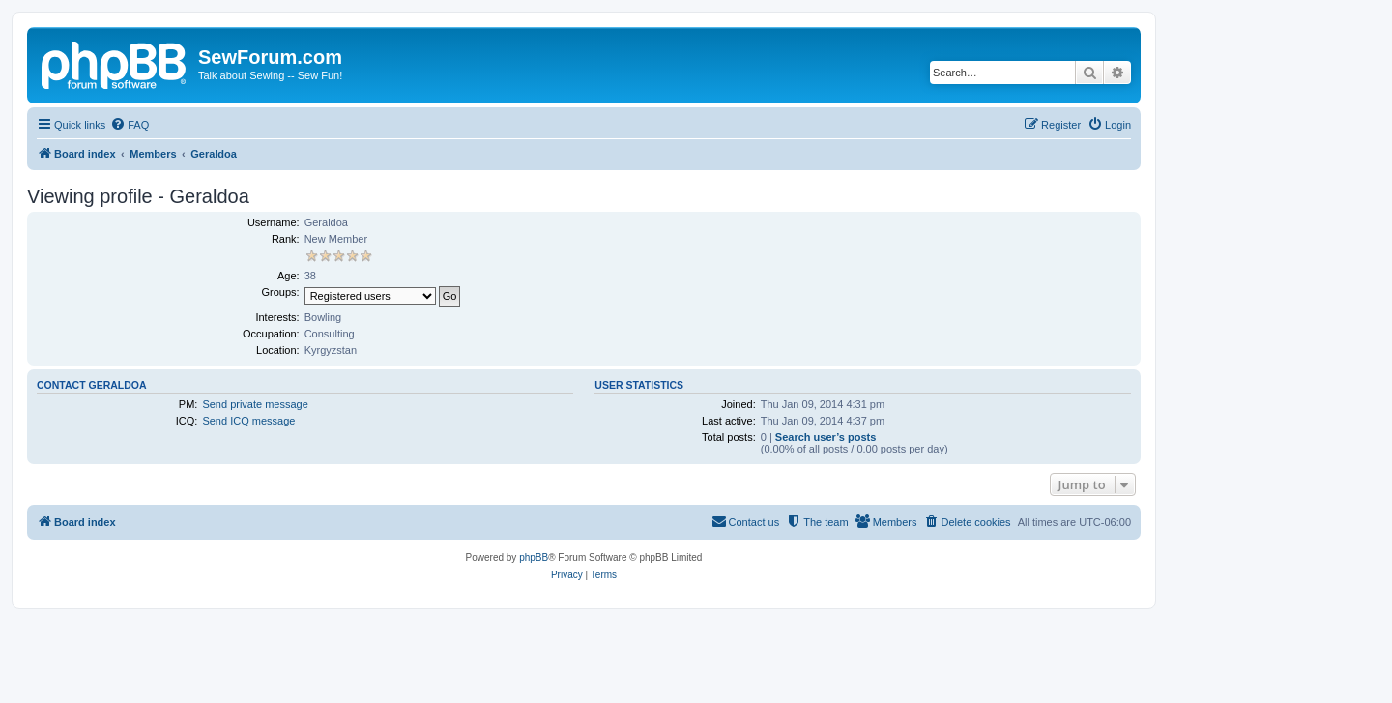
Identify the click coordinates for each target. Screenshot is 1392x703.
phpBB (533, 557)
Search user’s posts (826, 437)
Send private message (254, 404)
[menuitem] (129, 124)
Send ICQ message (248, 420)
